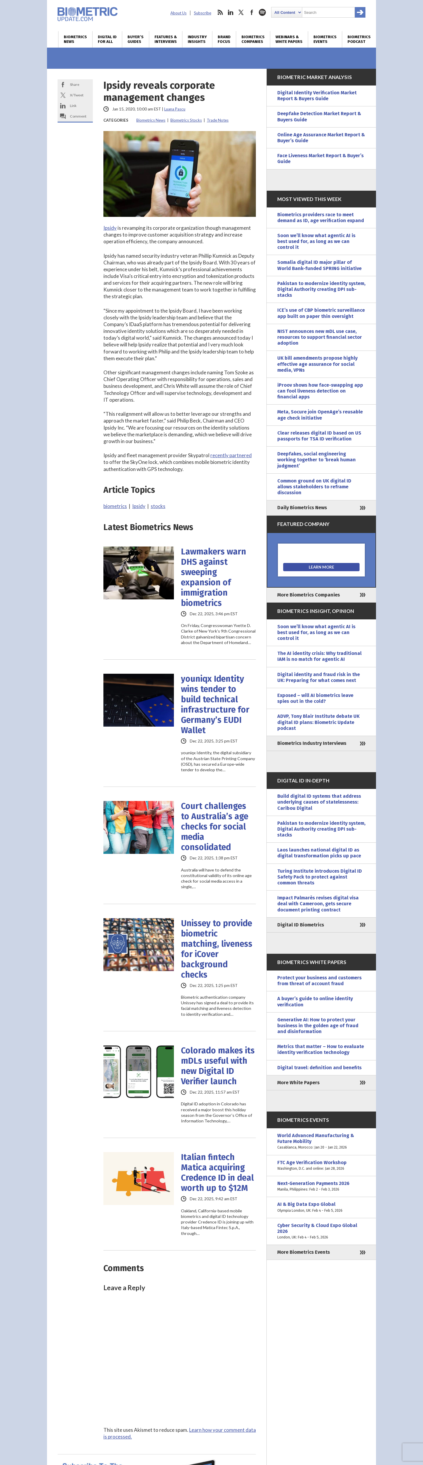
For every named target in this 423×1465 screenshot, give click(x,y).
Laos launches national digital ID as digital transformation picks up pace (319, 853)
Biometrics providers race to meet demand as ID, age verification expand (320, 217)
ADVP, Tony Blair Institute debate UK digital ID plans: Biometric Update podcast (318, 722)
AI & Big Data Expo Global (321, 1207)
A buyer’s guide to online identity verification (315, 1001)
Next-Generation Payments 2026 (321, 1186)
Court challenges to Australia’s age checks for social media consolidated (214, 826)
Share (74, 84)
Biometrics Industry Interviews (311, 743)
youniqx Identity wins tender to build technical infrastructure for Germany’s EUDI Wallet (215, 704)
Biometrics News (75, 39)
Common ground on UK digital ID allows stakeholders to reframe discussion (314, 486)
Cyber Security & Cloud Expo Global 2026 (321, 1232)
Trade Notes (218, 120)
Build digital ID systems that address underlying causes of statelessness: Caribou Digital (319, 802)
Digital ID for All (107, 39)
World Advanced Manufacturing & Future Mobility (321, 1142)
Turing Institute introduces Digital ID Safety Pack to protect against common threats (319, 877)
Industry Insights (197, 39)
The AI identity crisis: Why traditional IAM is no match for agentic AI (319, 656)
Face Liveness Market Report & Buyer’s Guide (320, 158)
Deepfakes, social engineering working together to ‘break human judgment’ (316, 459)
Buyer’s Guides (135, 39)
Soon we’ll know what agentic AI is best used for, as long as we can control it (316, 241)
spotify (262, 12)
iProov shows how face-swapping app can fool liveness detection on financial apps (320, 391)
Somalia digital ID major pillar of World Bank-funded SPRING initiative (319, 265)
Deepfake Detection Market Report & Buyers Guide (319, 116)
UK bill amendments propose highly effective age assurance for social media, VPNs (317, 364)
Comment (78, 116)
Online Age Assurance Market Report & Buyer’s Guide (321, 137)
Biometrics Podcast (359, 39)
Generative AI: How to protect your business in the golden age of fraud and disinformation (317, 1025)
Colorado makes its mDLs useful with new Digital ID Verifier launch (218, 1066)
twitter (241, 12)
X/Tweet (76, 95)
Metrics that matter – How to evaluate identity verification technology (320, 1049)
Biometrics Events (325, 39)
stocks (158, 506)
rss (220, 12)
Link (73, 105)
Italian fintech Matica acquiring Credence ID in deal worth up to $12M (217, 1172)
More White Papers (298, 1082)
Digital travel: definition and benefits (319, 1067)
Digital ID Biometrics (300, 925)
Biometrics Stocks (186, 120)
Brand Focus (224, 39)
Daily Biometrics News (302, 507)
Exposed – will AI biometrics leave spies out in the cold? (315, 698)
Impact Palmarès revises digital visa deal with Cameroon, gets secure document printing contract (318, 903)
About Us (178, 13)
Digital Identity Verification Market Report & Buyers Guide (317, 95)
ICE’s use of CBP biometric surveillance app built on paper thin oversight (321, 313)
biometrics (115, 506)
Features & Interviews (166, 39)
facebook (251, 12)
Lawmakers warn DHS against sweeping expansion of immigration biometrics (213, 577)
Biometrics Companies (253, 39)
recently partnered (231, 455)
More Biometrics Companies (308, 595)
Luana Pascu (174, 109)
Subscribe (202, 13)
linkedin (230, 12)
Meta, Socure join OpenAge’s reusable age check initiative (320, 414)
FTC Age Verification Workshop (321, 1165)
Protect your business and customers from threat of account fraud (319, 980)
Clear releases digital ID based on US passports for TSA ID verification (319, 436)
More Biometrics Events (303, 1252)
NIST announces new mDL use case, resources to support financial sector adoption (319, 337)
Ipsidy (110, 228)
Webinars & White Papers (289, 39)
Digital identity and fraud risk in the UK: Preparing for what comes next (318, 677)
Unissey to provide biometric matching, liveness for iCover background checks (216, 949)
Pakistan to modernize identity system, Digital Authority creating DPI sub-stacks (321, 289)
